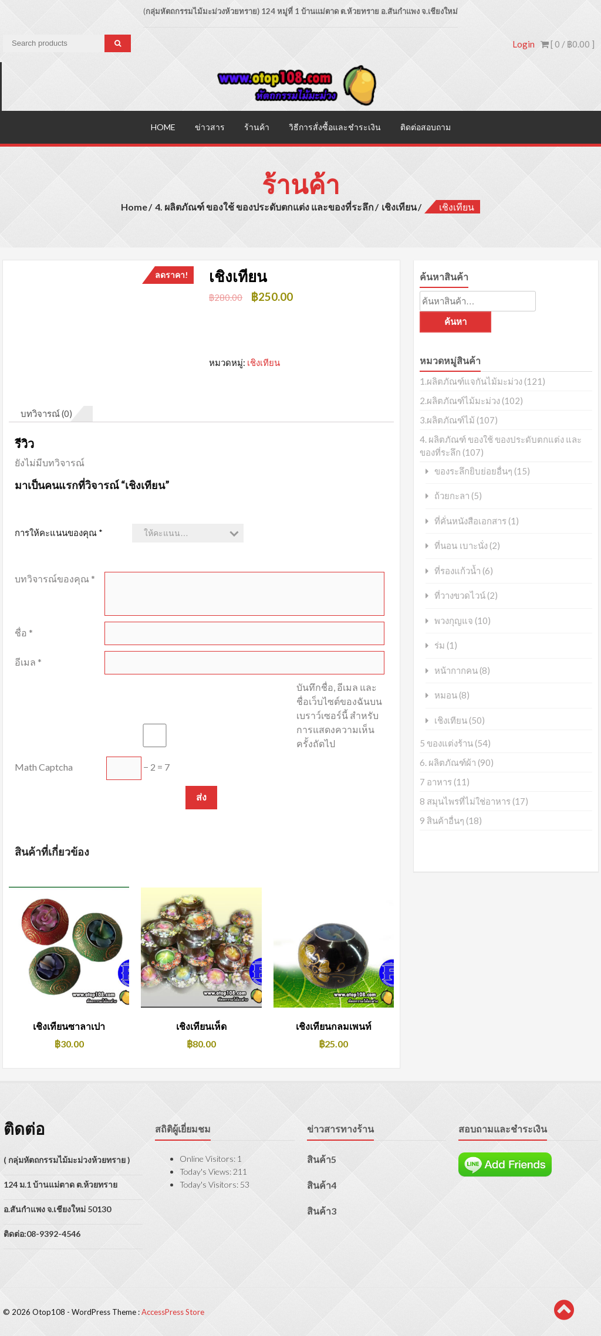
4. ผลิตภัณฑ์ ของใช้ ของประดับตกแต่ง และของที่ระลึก (264, 205)
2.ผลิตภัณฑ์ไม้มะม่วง (460, 399)
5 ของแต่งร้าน (446, 742)
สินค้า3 (321, 1209)
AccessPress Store (172, 1311)
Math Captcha (44, 765)
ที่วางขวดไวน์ (459, 595)
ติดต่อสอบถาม (425, 126)
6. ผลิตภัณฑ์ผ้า (448, 762)
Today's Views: (206, 1170)
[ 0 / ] (568, 44)
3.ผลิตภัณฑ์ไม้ (447, 418)
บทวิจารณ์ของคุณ (55, 577)
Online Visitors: (208, 1157)
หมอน (445, 694)
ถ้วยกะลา (452, 495)
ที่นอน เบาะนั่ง (461, 545)
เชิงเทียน (399, 205)
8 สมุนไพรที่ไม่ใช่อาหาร (465, 800)
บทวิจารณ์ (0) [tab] (46, 412)
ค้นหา (455, 320)
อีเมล (28, 660)
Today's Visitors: (210, 1183)
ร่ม (439, 644)
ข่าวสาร (210, 126)
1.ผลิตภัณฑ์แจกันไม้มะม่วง (471, 380)
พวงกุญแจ (453, 619)
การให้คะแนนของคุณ (59, 531)
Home (163, 126)
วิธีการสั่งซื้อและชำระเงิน (335, 126)
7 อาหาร (436, 781)
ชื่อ (24, 631)
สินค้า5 (321, 1158)
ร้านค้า (256, 126)
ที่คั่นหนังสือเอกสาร (470, 520)
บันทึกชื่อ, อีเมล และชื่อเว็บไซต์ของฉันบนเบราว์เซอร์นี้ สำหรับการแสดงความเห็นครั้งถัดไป (339, 714)
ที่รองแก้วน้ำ (457, 569)
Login (523, 44)
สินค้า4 (321, 1183)
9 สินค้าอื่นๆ (442, 820)
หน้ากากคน (456, 669)
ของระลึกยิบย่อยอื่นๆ (473, 470)
